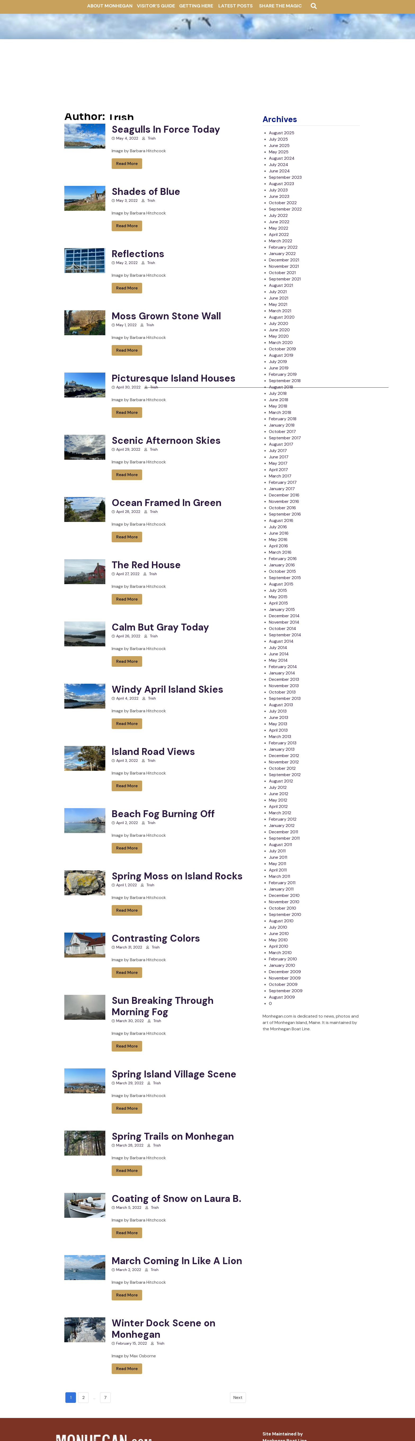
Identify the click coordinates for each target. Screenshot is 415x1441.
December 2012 (284, 755)
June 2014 (279, 654)
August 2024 (282, 158)
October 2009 (283, 984)
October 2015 (282, 571)
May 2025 (278, 152)
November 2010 (284, 902)
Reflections (138, 254)
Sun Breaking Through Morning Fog (163, 1006)
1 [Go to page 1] (70, 1397)
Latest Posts (235, 6)
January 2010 (282, 965)
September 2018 (285, 380)
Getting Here (196, 6)
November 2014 (284, 622)
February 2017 (283, 482)
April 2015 (278, 603)
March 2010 (280, 952)
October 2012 (282, 768)
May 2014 (278, 660)
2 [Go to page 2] (83, 1397)
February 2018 (282, 419)
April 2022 (279, 234)
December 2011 (283, 832)
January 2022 (282, 253)
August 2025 (281, 133)
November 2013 (284, 685)
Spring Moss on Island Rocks (177, 876)
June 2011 (278, 857)
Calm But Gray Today (160, 627)
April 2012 (278, 806)
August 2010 (281, 921)
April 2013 (278, 730)
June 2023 (279, 196)
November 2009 (285, 978)
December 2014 (284, 616)
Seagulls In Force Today (166, 129)
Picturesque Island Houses (174, 378)
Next (237, 1397)
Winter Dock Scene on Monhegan (163, 1329)
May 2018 (278, 406)
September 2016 (285, 514)
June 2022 (279, 222)
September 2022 (285, 209)
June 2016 (278, 533)
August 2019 (281, 355)
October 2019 (282, 349)
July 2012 (278, 787)
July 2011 (277, 851)
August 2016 (281, 520)
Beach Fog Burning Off (163, 814)
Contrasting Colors (156, 938)
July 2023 (278, 190)
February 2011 (282, 882)
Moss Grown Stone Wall (166, 316)
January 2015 (282, 609)
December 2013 (284, 679)
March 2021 (280, 311)
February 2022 (283, 247)
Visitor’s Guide (156, 6)
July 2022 (278, 215)
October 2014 (282, 628)
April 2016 (278, 546)
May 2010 (278, 940)
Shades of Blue (146, 191)
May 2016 (278, 539)
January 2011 (281, 889)
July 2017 (278, 450)
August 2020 (282, 317)
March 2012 (280, 813)
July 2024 (278, 164)
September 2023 (285, 177)
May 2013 (278, 724)
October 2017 (282, 431)
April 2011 (278, 870)
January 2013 (282, 749)
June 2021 (278, 298)
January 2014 (282, 673)
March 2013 (280, 736)
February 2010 (283, 959)
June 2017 (278, 457)
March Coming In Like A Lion (177, 1261)
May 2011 (277, 863)
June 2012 (278, 793)
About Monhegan (110, 6)
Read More (127, 163)
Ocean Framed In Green (167, 502)
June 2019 (278, 368)
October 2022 (283, 202)
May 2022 (278, 228)
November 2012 (284, 762)
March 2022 (280, 241)
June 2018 (278, 399)
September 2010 (285, 914)
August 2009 (282, 997)
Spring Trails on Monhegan (173, 1136)
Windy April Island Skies (167, 689)
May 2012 (278, 800)
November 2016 (284, 501)
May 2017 (278, 463)
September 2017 (285, 438)
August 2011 (280, 844)
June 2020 (279, 330)
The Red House (146, 565)
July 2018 (278, 393)
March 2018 (280, 412)
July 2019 (278, 361)
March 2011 (279, 876)
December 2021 (284, 260)
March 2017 (280, 476)
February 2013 (282, 743)
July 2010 (278, 927)
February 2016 (283, 558)
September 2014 (285, 635)
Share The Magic (280, 6)
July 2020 (278, 323)
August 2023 (281, 183)
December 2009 (285, 971)
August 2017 (281, 444)
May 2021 (278, 304)
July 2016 (278, 527)
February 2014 (283, 666)
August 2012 (281, 781)
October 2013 (282, 692)
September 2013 (285, 698)
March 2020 (281, 342)
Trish (152, 138)
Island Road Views (153, 751)
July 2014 (278, 647)
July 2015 (278, 590)
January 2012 (282, 825)
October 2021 (282, 272)
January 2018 (282, 425)
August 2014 (281, 641)
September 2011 (284, 838)
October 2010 (282, 908)
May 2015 (278, 596)
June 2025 (279, 145)
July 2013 (278, 711)
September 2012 (285, 774)
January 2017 (282, 488)
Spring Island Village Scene (174, 1074)
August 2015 (281, 584)
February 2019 (283, 374)
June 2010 (279, 933)
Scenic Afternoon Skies (166, 440)
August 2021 (281, 285)
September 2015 (285, 577)
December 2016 (284, 495)
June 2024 (279, 171)
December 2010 (284, 895)
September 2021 (285, 279)
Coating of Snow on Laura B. (176, 1198)
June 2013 (278, 717)
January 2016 (282, 565)
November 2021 (284, 266)
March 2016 (280, 552)
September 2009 (286, 991)
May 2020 (279, 336)
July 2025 (278, 139)
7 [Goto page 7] (105, 1397)
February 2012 (282, 819)
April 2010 (278, 946)
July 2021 (278, 291)
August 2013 (281, 705)
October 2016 (282, 508)
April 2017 (278, 469)
